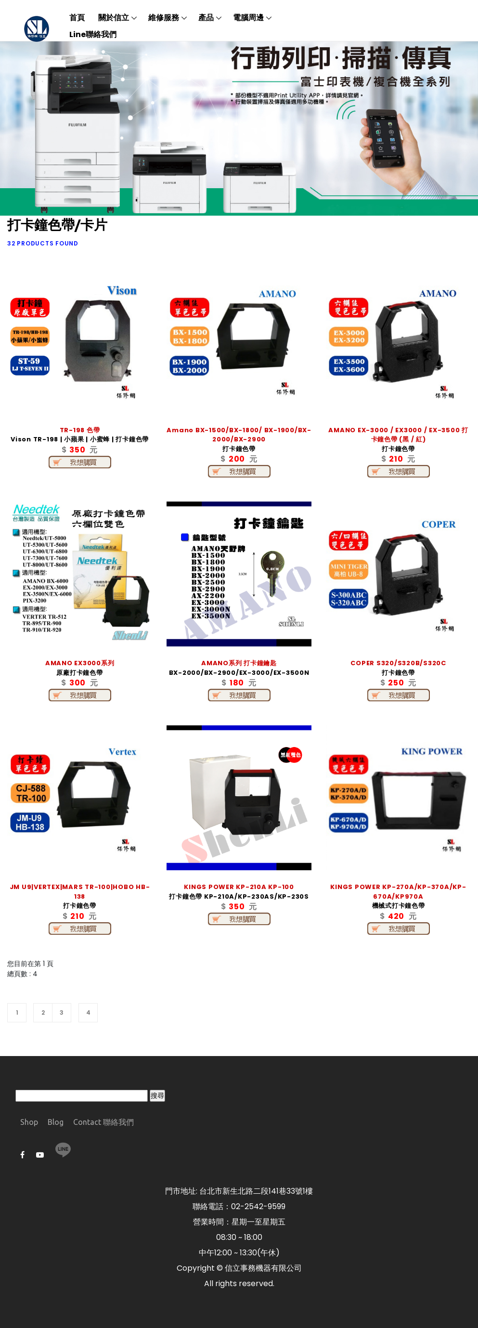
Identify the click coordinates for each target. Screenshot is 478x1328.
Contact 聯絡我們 (103, 1122)
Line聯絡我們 (92, 34)
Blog (56, 1122)
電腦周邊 (248, 17)
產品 (206, 17)
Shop (29, 1122)
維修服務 (163, 17)
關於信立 (113, 17)
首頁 (77, 17)
